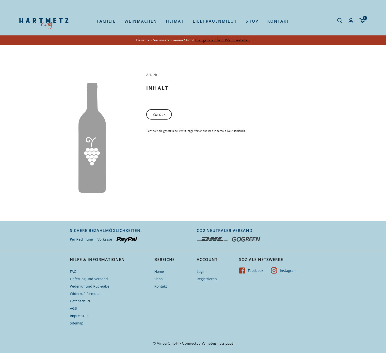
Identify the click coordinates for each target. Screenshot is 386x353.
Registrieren (207, 278)
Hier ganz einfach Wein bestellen (222, 40)
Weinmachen (141, 21)
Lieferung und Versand (89, 278)
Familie (106, 21)
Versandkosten (203, 131)
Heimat (175, 21)
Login (201, 271)
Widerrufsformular (85, 293)
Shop (252, 21)
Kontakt (278, 21)
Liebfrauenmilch (215, 21)
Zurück (159, 114)
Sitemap (76, 323)
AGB (73, 308)
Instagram (284, 270)
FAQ (73, 271)
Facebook (251, 270)
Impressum (79, 315)
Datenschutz (80, 301)
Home (159, 271)
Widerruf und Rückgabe (89, 286)
